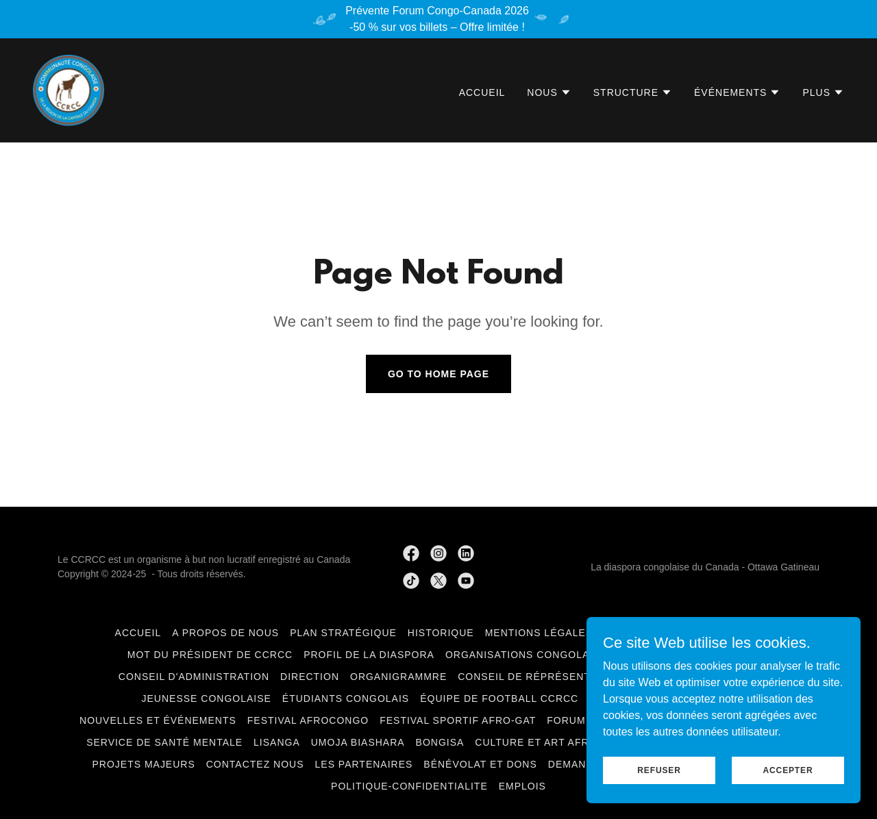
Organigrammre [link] (398, 676)
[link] (68, 89)
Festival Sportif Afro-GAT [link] (458, 720)
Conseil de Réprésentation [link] (539, 676)
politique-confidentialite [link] (409, 786)
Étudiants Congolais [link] (345, 698)
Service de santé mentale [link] (164, 742)
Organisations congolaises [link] (529, 654)
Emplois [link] (522, 786)
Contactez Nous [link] (255, 764)
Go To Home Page (438, 373)
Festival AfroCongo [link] (308, 720)
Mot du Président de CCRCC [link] (210, 654)
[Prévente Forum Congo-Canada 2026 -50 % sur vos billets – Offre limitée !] (438, 19)
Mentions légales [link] (539, 632)
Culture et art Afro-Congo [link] (558, 742)
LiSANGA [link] (277, 742)
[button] (549, 92)
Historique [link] (441, 632)
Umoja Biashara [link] (358, 742)
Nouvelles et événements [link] (157, 720)
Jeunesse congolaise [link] (206, 698)
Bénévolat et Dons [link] (480, 764)
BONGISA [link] (440, 742)
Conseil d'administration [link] (194, 676)
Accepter (788, 769)
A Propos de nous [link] (225, 632)
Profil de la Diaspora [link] (369, 654)
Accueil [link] (482, 92)
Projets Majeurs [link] (143, 764)
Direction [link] (309, 676)
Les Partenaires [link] (364, 764)
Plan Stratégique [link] (343, 632)
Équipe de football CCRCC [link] (499, 698)
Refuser (658, 769)
